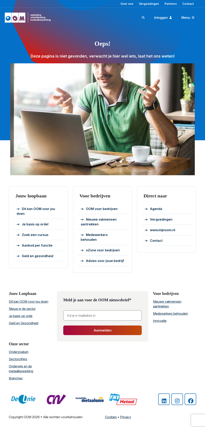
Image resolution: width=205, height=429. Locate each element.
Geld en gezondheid (35, 256)
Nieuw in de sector (22, 309)
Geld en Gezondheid (23, 323)
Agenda (153, 209)
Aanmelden (103, 330)
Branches (16, 378)
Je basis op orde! (32, 224)
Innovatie (160, 321)
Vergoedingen (149, 3)
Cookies (111, 417)
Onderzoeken (18, 352)
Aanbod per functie (34, 245)
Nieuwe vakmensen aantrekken (99, 221)
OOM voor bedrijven (99, 209)
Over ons (127, 3)
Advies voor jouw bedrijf (102, 261)
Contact (188, 3)
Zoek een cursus (32, 235)
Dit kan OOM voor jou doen (36, 211)
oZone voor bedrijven (100, 250)
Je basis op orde (20, 316)
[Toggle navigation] (188, 18)
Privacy (125, 417)
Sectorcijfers (18, 359)
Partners (171, 3)
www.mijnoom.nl (160, 230)
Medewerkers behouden (94, 237)
